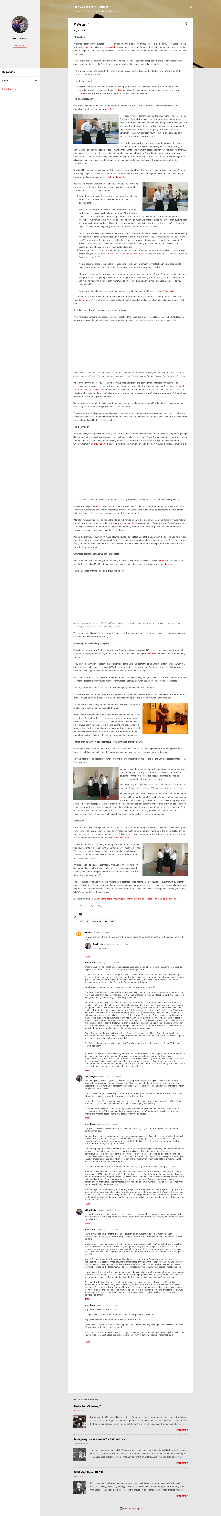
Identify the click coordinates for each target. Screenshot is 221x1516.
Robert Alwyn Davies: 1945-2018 (88, 1472)
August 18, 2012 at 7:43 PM (107, 1230)
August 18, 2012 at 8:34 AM (109, 1210)
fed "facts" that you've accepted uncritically (125, 253)
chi (81, 921)
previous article (109, 47)
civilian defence (165, 564)
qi (106, 921)
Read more (182, 1430)
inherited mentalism (118, 177)
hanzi (87, 47)
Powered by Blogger (130, 1508)
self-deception (122, 837)
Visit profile (20, 46)
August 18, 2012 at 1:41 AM (107, 1124)
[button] (186, 24)
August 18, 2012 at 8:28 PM (107, 1305)
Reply (87, 957)
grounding (163, 560)
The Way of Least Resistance (92, 6)
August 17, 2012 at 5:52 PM (103, 933)
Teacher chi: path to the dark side (162, 899)
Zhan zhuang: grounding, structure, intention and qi (117, 899)
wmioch (88, 932)
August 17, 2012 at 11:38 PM (110, 1077)
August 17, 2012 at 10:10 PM (108, 963)
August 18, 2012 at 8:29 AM (117, 944)
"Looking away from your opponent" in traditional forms (99, 1439)
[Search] (191, 7)
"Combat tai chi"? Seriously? (87, 1406)
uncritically (169, 291)
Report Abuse (9, 89)
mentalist (83, 93)
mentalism (119, 90)
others (98, 506)
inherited (109, 109)
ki (87, 921)
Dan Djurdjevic (99, 944)
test (112, 921)
